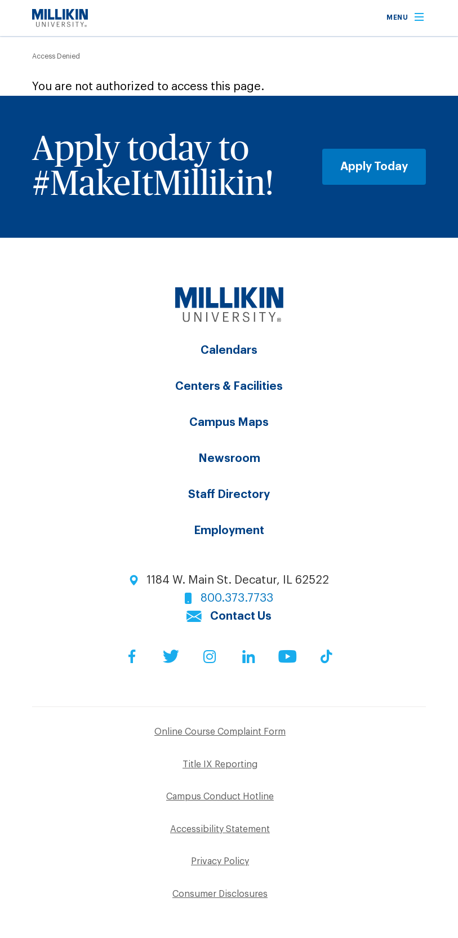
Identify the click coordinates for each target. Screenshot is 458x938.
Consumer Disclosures (220, 894)
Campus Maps (229, 422)
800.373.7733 (237, 598)
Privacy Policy (220, 861)
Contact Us (241, 616)
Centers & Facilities (229, 386)
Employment (229, 530)
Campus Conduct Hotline (220, 796)
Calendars (229, 350)
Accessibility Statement (220, 829)
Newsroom (229, 458)
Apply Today (374, 166)
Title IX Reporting (220, 764)
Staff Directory (229, 494)
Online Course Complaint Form (220, 731)
